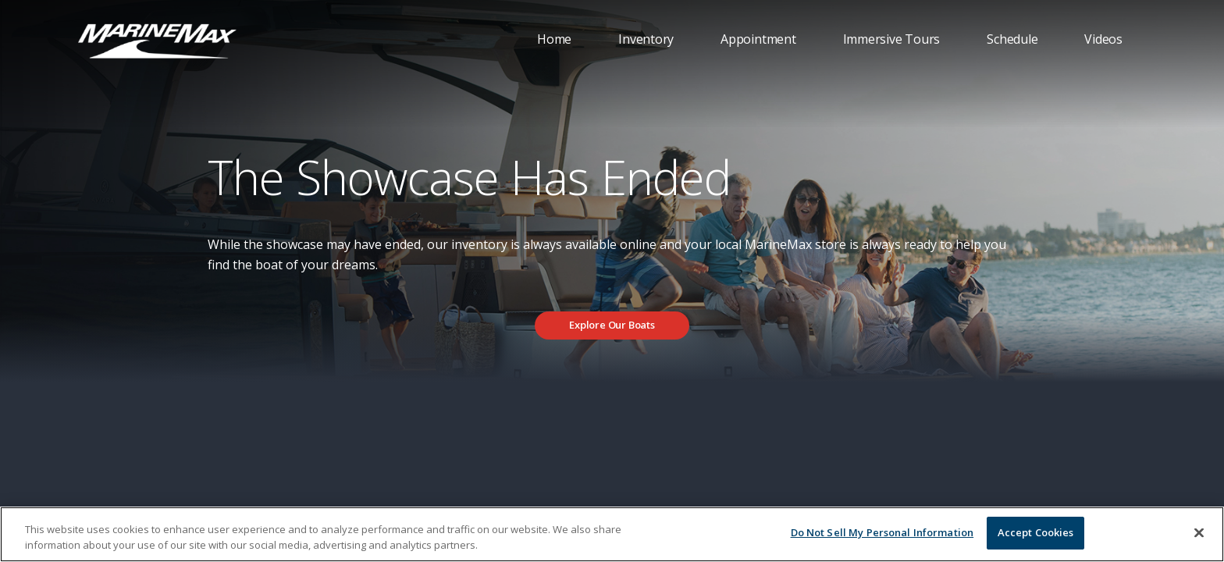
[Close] (1199, 532)
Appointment (758, 39)
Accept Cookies (1036, 532)
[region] (612, 534)
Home (554, 39)
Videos (1103, 39)
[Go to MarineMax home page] (157, 39)
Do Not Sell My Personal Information (882, 532)
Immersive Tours (892, 39)
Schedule (1012, 39)
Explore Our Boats (612, 325)
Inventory (646, 39)
